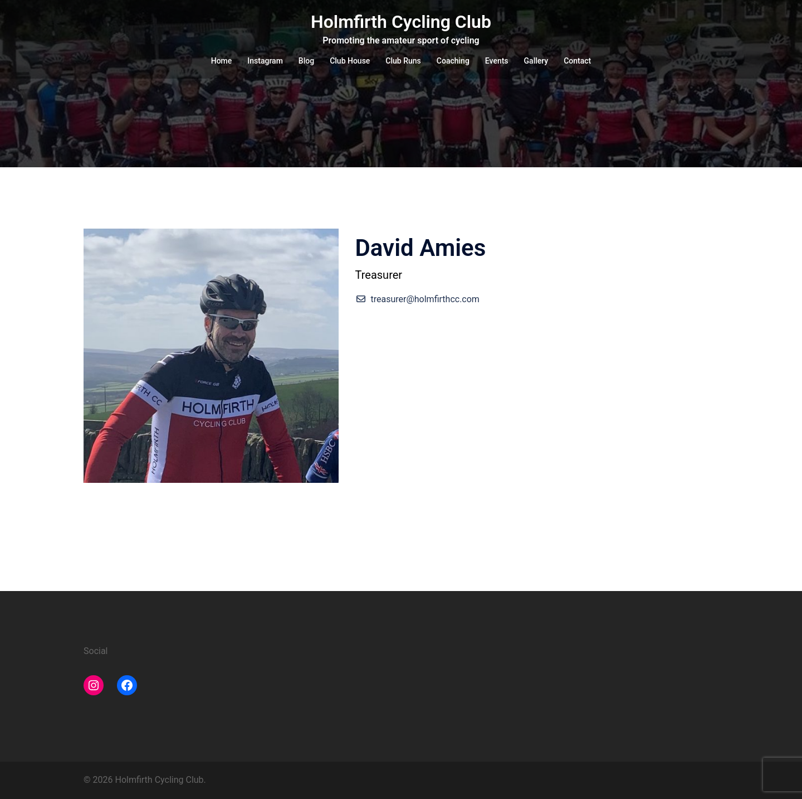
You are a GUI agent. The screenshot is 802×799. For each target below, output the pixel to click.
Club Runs (402, 60)
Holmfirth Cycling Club (401, 21)
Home (221, 60)
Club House (350, 60)
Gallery (536, 60)
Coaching (453, 60)
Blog (306, 60)
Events (496, 60)
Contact (577, 60)
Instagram (265, 60)
